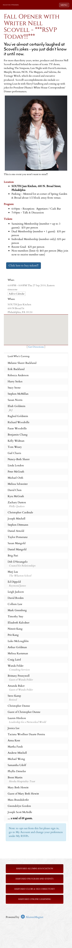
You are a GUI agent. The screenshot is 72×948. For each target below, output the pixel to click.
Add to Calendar (16, 293)
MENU (64, 5)
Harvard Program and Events (35, 878)
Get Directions (36, 347)
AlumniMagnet (32, 917)
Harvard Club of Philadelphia (11, 5)
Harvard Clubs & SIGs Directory (34, 889)
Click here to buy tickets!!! (23, 265)
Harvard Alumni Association (34, 868)
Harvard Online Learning (34, 899)
